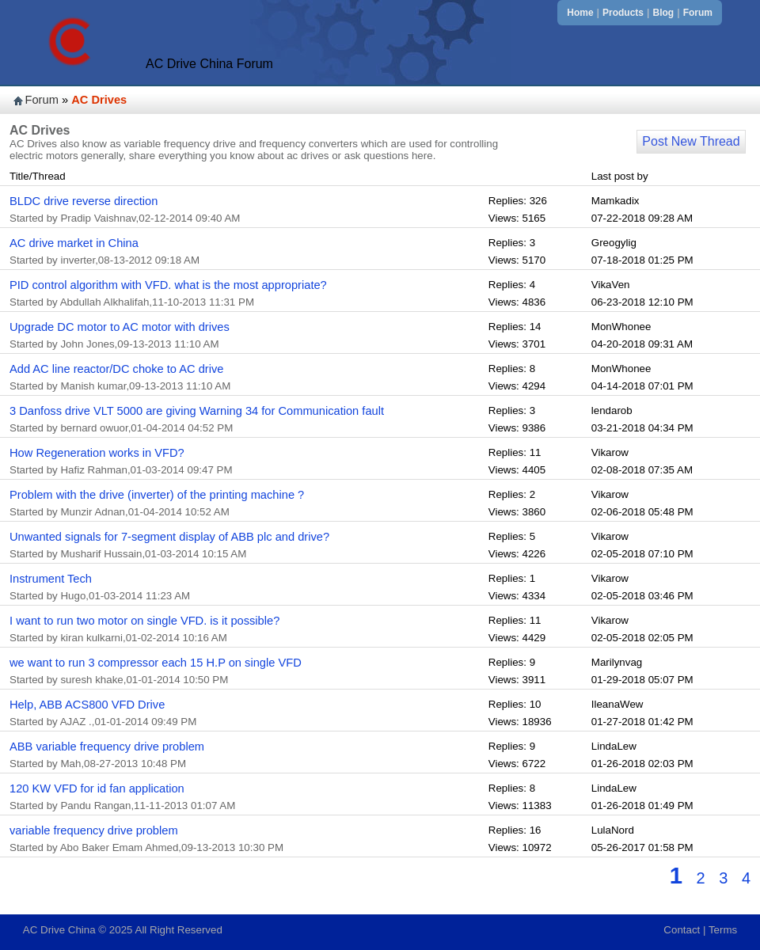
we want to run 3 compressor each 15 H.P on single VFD (156, 662)
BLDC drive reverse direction (84, 201)
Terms (723, 930)
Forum (697, 12)
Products (623, 12)
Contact (681, 930)
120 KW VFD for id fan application (97, 788)
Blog (663, 12)
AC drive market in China (74, 243)
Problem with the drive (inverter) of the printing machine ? (157, 494)
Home (580, 12)
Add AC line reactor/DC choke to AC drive (116, 369)
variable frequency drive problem (94, 830)
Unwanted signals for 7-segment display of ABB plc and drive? (169, 536)
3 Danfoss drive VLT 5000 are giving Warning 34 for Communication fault (197, 411)
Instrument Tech (51, 578)
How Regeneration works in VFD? (97, 452)
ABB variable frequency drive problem (107, 746)
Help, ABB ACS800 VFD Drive (87, 704)
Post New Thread (690, 141)
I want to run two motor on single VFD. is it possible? (144, 620)
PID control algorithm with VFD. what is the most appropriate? (168, 285)
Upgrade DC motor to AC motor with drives (120, 327)
